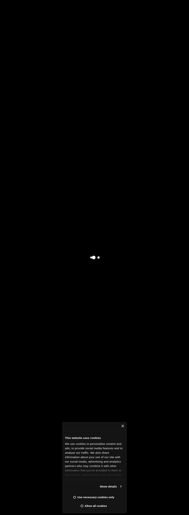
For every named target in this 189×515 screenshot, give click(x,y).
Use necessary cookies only (95, 497)
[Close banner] (122, 426)
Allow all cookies (96, 505)
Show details (108, 486)
